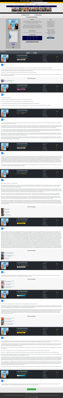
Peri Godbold (52, 29)
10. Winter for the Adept (9, 81)
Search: (26, 4)
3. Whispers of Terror (8, 287)
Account (28, 2)
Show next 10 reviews (31, 389)
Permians (36, 41)
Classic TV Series (8, 211)
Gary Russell (52, 30)
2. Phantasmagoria (8, 284)
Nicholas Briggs (53, 31)
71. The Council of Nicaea (9, 324)
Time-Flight (7, 209)
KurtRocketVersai (24, 331)
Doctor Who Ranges (18, 2)
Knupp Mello (23, 222)
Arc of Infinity (7, 212)
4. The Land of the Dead (22, 55)
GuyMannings (23, 173)
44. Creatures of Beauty (9, 321)
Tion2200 (23, 113)
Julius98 (23, 88)
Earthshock (7, 258)
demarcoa (23, 294)
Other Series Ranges (24, 2)
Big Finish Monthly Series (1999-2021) (22, 56)
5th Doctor (27, 41)
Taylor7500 (23, 374)
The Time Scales (25, 1)
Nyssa (32, 41)
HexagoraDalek (24, 58)
